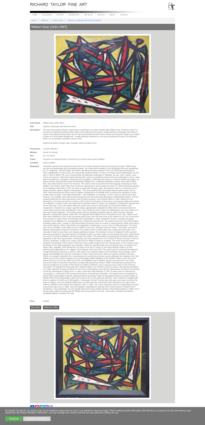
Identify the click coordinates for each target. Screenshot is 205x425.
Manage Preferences (37, 419)
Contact (124, 15)
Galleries (47, 15)
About (112, 15)
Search (101, 15)
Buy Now (35, 307)
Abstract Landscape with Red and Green (84, 20)
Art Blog (88, 15)
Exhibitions (74, 15)
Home (34, 15)
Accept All (13, 419)
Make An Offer (51, 307)
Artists (60, 15)
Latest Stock (58, 20)
